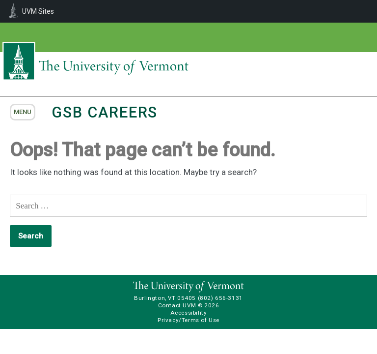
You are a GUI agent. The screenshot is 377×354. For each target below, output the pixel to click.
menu (22, 112)
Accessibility (188, 312)
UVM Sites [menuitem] (38, 11)
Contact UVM (177, 305)
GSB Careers (105, 112)
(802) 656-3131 (220, 298)
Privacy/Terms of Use (188, 320)
